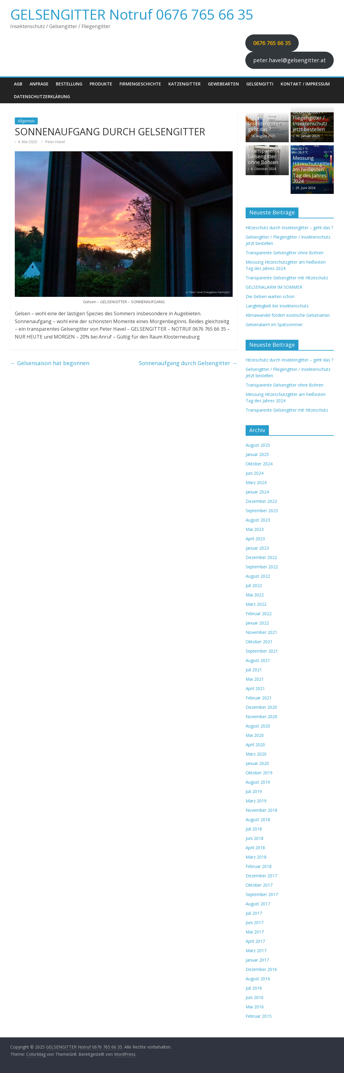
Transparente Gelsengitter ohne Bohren (264, 156)
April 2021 (255, 688)
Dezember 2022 (261, 557)
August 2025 (258, 445)
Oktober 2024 (259, 464)
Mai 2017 (255, 932)
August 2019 (258, 782)
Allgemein (26, 121)
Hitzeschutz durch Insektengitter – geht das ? (268, 123)
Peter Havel (55, 141)
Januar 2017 (257, 960)
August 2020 (258, 726)
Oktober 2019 (259, 773)
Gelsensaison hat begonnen (49, 363)
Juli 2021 (254, 670)
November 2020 (261, 716)
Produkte (101, 84)
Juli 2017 (254, 913)
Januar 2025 (257, 454)
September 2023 (262, 510)
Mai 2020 (255, 735)
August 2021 (258, 660)
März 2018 (256, 857)
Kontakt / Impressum (305, 84)
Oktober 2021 (259, 641)
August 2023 (258, 520)
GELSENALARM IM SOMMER (274, 287)
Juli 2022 (254, 585)
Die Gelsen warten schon (270, 296)
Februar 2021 (259, 698)
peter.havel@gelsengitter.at (289, 60)
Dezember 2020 (261, 707)
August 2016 (258, 978)
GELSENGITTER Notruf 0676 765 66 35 (131, 14)
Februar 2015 (259, 1016)
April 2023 (255, 538)
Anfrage (39, 84)
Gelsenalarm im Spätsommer (274, 324)
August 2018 (258, 819)
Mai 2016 (255, 1007)
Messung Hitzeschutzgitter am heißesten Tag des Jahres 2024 (312, 170)
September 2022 (262, 567)
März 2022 (256, 604)
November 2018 (261, 810)
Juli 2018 (254, 829)
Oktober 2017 (259, 885)
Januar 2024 (257, 492)
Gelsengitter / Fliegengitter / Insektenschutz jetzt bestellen (310, 120)
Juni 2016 (254, 997)
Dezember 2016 (261, 969)
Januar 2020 (257, 763)
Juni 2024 (254, 473)
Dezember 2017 (261, 876)
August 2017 (258, 904)
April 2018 (255, 847)
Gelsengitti (259, 84)
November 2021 (261, 632)
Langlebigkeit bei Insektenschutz (277, 306)
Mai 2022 (255, 595)
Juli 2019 (254, 791)
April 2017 (255, 941)
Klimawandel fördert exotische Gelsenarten (288, 315)
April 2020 (255, 744)
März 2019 (256, 801)
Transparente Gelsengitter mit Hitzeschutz (287, 278)
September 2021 (262, 651)
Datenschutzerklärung (42, 96)
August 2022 (258, 576)
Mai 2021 (255, 679)
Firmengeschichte (140, 84)
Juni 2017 (254, 922)
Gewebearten (223, 84)
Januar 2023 (257, 548)
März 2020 (256, 754)
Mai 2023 (255, 529)
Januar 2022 (257, 623)
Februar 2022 (259, 613)
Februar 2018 (259, 866)
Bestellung (69, 84)
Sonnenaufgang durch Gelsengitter (188, 363)
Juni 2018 (254, 838)
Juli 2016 (254, 988)
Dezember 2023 (261, 501)
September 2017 (262, 894)
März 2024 (256, 482)
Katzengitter (184, 84)
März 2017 (256, 950)
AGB (18, 84)
